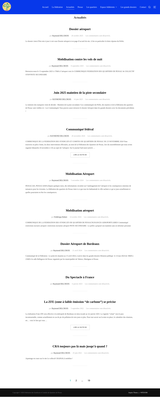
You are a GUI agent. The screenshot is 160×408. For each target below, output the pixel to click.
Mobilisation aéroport (80, 214)
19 (89, 391)
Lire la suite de (81, 159)
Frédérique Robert (60, 221)
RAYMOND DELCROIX (62, 104)
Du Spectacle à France (79, 281)
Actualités (70, 7)
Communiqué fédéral (79, 133)
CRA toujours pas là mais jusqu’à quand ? (80, 357)
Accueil (45, 7)
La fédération (57, 7)
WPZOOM (143, 404)
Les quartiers (91, 7)
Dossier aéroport (80, 33)
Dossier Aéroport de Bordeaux (79, 247)
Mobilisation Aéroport (79, 177)
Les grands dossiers (129, 7)
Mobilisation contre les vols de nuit (80, 63)
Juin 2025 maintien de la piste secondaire (80, 96)
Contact (143, 7)
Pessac (80, 7)
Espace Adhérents (108, 7)
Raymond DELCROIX (60, 40)
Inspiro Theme (133, 404)
